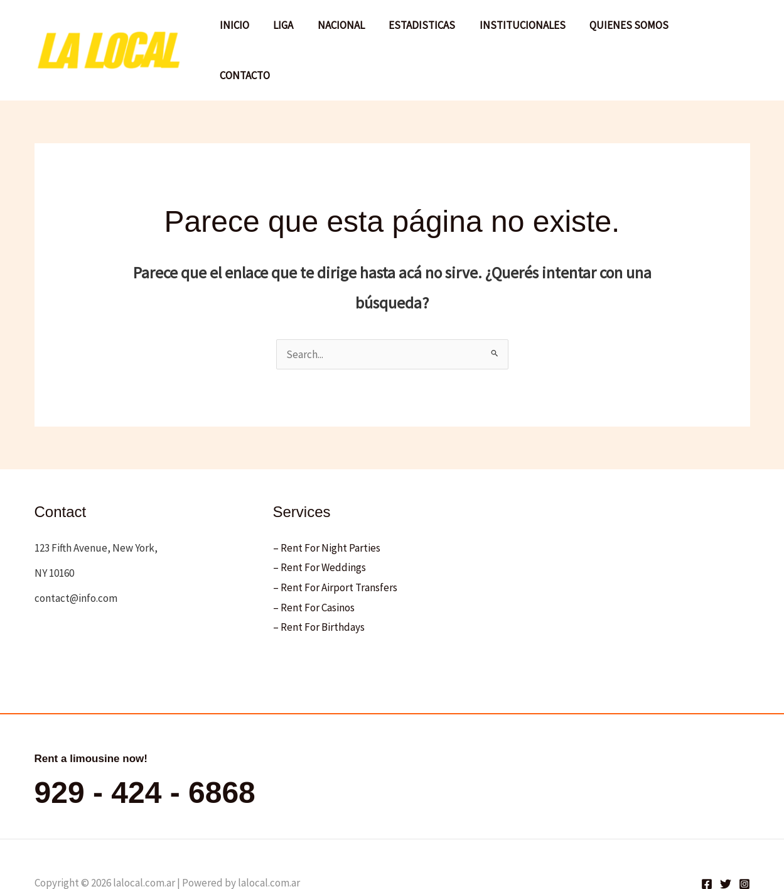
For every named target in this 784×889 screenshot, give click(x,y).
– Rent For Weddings (319, 529)
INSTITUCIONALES (524, 31)
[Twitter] (725, 845)
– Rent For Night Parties (326, 509)
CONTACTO (714, 31)
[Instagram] (744, 845)
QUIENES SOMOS (628, 31)
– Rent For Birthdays (319, 589)
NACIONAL (348, 31)
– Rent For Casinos (314, 568)
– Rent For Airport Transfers (335, 549)
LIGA (294, 31)
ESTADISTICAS (427, 31)
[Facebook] (706, 845)
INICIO (247, 31)
